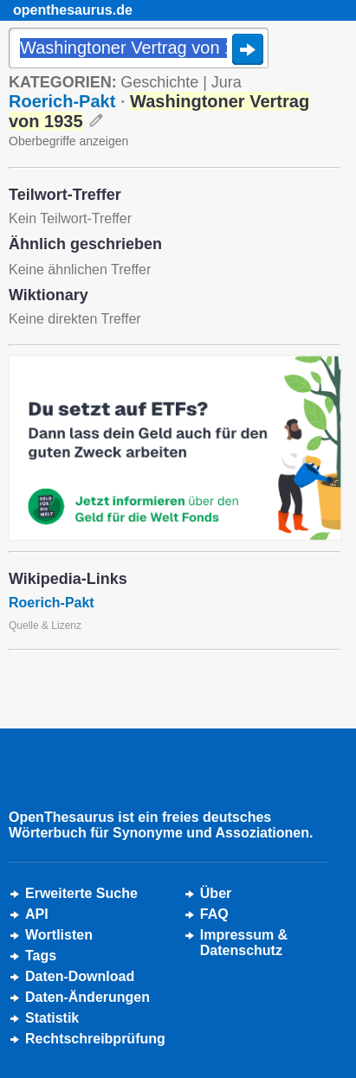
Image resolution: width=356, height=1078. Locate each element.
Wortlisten (59, 934)
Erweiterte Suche (81, 893)
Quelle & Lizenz (45, 625)
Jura (226, 82)
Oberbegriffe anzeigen (68, 141)
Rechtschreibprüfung (95, 1038)
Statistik (52, 1018)
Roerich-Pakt (62, 101)
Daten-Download (79, 976)
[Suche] (139, 49)
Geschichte (159, 82)
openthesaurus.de (73, 10)
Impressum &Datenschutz (244, 942)
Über (215, 893)
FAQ (214, 914)
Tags (40, 955)
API (37, 914)
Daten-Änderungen (87, 997)
